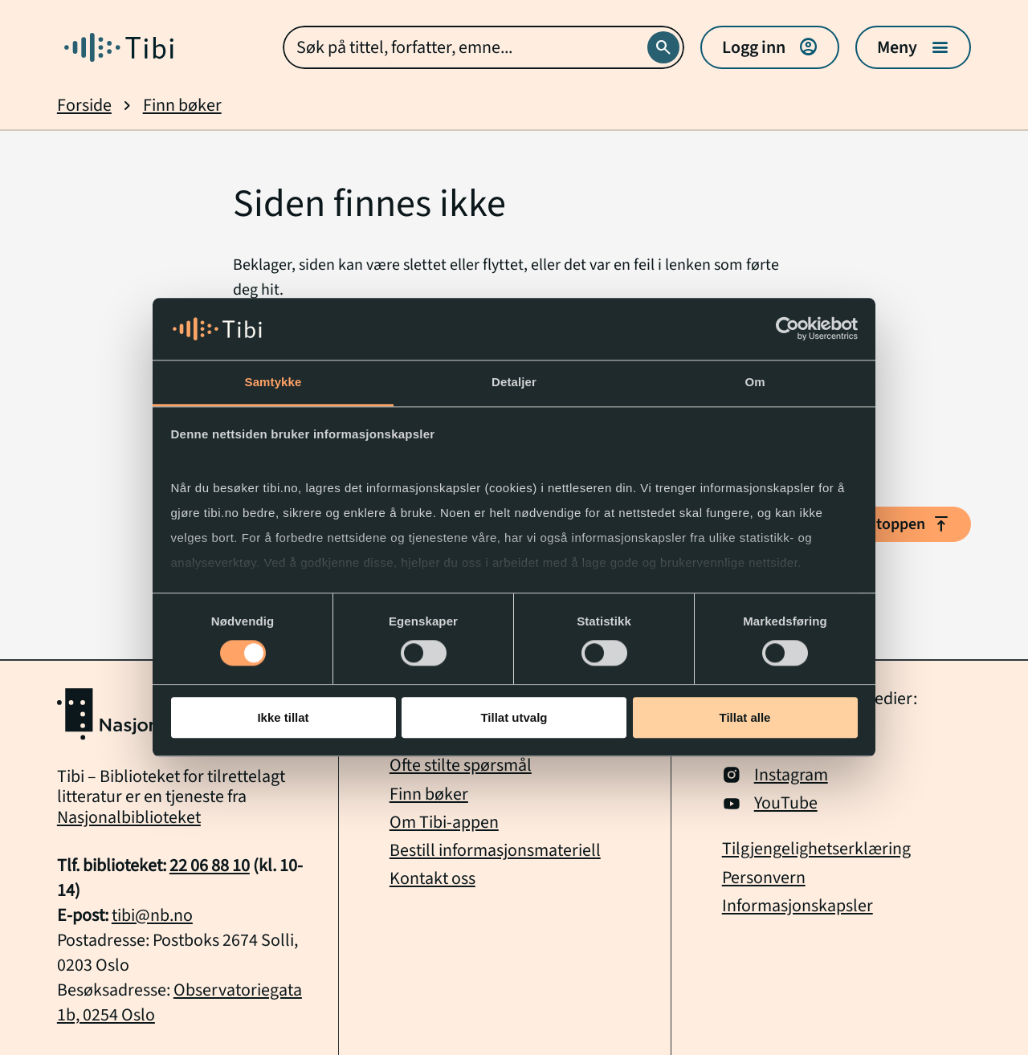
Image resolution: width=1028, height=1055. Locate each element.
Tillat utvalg (513, 717)
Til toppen (903, 524)
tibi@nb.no (152, 915)
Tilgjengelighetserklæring (816, 849)
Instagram (775, 775)
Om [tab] (754, 382)
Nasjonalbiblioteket (129, 817)
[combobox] (483, 47)
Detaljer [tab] (514, 382)
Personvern (764, 878)
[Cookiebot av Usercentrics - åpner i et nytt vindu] (787, 329)
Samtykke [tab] (273, 382)
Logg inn (770, 47)
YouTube (770, 803)
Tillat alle (745, 717)
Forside (84, 105)
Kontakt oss (432, 878)
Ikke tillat (282, 717)
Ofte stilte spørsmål (461, 765)
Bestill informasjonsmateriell (495, 850)
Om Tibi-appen (444, 822)
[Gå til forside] (119, 47)
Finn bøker (182, 105)
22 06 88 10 (209, 865)
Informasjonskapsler (797, 906)
